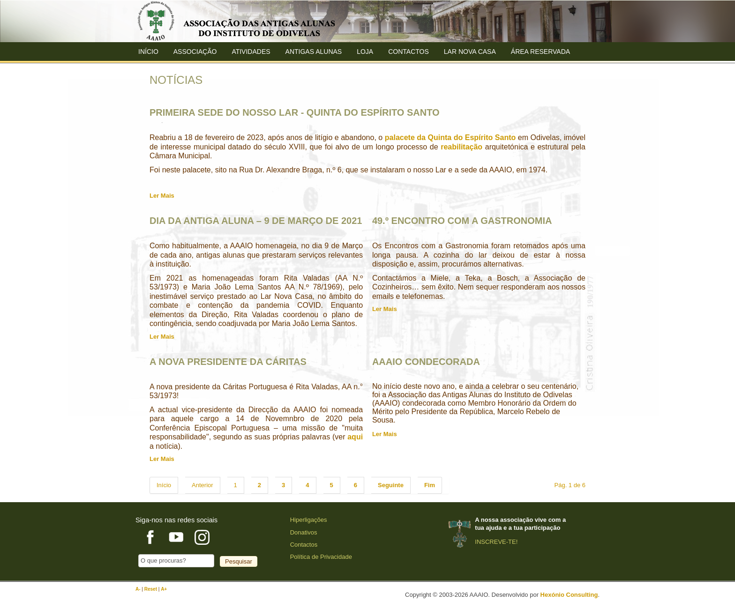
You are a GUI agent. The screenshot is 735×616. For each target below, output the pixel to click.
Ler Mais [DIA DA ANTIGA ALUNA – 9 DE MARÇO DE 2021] (162, 336)
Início (148, 51)
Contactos (408, 51)
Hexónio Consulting (569, 594)
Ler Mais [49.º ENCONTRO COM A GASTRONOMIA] (384, 308)
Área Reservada (540, 51)
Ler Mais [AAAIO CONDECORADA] (384, 434)
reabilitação (461, 147)
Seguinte (391, 485)
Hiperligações (308, 519)
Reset (151, 589)
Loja (365, 51)
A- (138, 589)
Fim (429, 485)
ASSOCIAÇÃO (195, 51)
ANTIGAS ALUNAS (313, 51)
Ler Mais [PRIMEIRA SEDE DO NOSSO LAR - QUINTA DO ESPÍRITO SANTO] (162, 195)
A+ (164, 589)
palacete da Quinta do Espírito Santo (450, 137)
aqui (355, 437)
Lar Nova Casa (470, 51)
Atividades (251, 51)
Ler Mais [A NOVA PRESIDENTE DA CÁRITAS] (162, 458)
